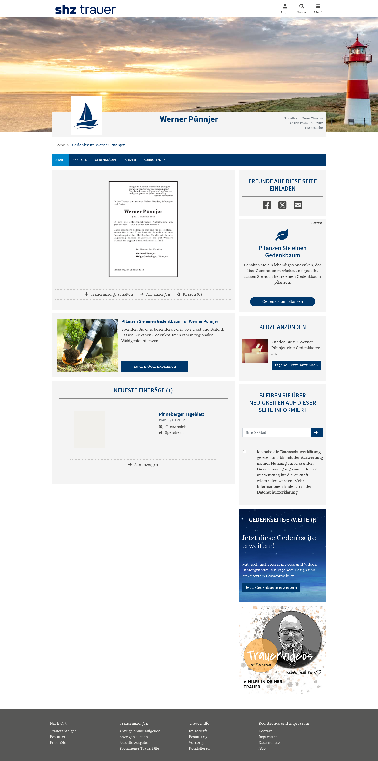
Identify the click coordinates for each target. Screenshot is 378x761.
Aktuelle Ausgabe (134, 742)
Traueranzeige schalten (109, 294)
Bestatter (58, 737)
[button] (317, 432)
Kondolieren (199, 748)
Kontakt (265, 731)
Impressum (268, 737)
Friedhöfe (58, 742)
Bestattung (198, 737)
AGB (262, 748)
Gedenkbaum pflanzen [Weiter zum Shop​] (282, 301)
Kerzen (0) (189, 294)
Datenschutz (269, 742)
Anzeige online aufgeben (140, 731)
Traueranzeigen (63, 731)
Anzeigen (80, 160)
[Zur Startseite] (85, 8)
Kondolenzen (155, 160)
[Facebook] (267, 204)
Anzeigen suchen (134, 737)
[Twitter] (282, 204)
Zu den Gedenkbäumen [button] (155, 366)
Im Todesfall (199, 731)
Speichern (171, 432)
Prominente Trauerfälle (139, 748)
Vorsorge (196, 742)
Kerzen (130, 160)
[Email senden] (276, 432)
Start (60, 160)
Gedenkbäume (106, 160)
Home (59, 145)
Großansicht (173, 426)
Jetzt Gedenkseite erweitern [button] (271, 587)
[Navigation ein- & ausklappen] (318, 8)
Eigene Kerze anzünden (296, 365)
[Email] (298, 204)
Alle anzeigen (155, 294)
